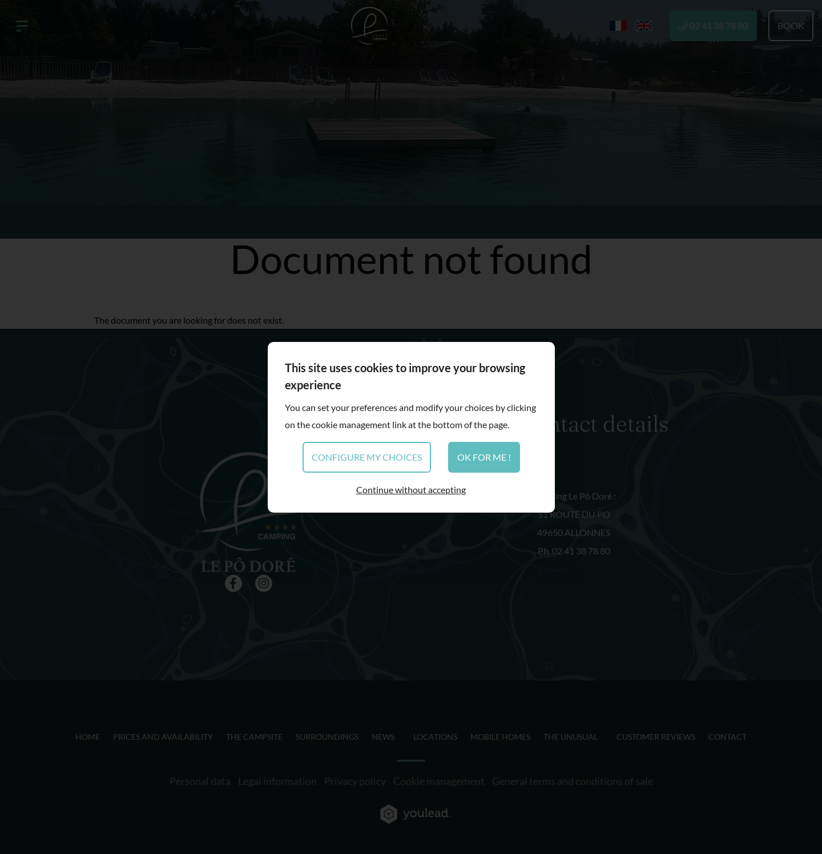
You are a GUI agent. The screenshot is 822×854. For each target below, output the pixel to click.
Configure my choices (367, 457)
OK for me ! (484, 457)
